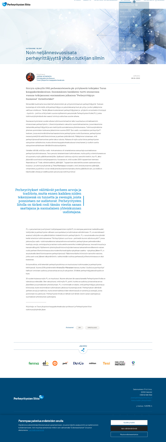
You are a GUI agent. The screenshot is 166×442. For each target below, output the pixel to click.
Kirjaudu (160, 6)
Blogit (39, 51)
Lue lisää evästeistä (36, 430)
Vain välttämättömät (129, 428)
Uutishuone (125, 6)
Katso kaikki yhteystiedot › (141, 403)
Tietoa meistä (149, 6)
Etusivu (77, 6)
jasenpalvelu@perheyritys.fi (141, 400)
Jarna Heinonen (44, 79)
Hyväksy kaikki (129, 422)
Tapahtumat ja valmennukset (106, 6)
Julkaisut (137, 6)
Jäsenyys (87, 6)
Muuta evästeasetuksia (129, 434)
